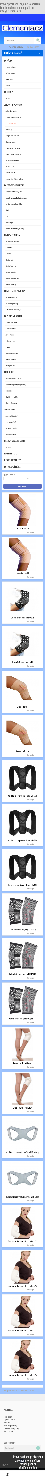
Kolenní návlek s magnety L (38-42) (23, 929)
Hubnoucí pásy (10, 341)
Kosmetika (9, 390)
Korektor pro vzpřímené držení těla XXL (22, 885)
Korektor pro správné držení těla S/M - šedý (22, 1196)
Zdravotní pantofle (11, 172)
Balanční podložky (11, 322)
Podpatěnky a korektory (13, 160)
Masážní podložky (11, 272)
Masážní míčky (10, 260)
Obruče (8, 347)
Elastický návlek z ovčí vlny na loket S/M (22, 1285)
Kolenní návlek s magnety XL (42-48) (22, 1018)
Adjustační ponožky (11, 111)
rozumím (5, 1465)
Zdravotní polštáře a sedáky (14, 178)
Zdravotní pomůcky (16, 47)
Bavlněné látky (11, 453)
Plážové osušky (10, 73)
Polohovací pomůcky (12, 303)
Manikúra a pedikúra (12, 397)
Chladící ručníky (10, 328)
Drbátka (8, 253)
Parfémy (8, 447)
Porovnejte (30, 532)
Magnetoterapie (10, 142)
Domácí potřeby (10, 67)
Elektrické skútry (12, 460)
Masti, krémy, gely (11, 403)
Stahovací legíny (10, 359)
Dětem (8, 85)
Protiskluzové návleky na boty (15, 228)
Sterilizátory (9, 79)
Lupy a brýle (9, 222)
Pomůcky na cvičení (13, 316)
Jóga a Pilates (10, 334)
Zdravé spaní (9, 409)
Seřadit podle (9, 475)
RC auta (8, 98)
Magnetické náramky (13, 148)
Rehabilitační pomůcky (14, 290)
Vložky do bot (10, 166)
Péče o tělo (9, 372)
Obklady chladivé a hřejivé (13, 309)
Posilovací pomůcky (12, 353)
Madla (7, 210)
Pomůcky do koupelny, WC (14, 191)
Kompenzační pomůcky (14, 185)
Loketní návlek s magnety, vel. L (22, 617)
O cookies (7, 1422)
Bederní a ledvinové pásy (13, 117)
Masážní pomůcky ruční (13, 278)
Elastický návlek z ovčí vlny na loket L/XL (22, 1241)
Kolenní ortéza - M (22, 751)
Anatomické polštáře (12, 415)
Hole (7, 216)
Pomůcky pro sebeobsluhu (14, 204)
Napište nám (8, 1416)
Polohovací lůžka (12, 466)
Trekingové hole (10, 365)
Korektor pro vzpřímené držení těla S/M (22, 840)
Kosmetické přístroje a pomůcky (16, 384)
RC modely (8, 91)
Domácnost (9, 60)
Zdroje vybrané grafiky (11, 1428)
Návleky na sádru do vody (13, 154)
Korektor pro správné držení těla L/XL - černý (22, 1152)
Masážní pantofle (11, 266)
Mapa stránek (8, 1431)
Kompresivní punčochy (12, 135)
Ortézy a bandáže (11, 123)
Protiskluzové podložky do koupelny (16, 198)
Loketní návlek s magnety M (22, 662)
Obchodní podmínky (10, 1425)
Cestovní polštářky (11, 422)
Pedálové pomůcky (11, 297)
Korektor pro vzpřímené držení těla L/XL (22, 795)
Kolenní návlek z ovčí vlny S (22, 1107)
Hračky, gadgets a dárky (15, 440)
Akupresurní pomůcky (12, 241)
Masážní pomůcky (12, 235)
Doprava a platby (9, 1419)
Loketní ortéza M (22, 573)
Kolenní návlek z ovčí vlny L (22, 1063)
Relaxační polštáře (11, 428)
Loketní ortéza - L (22, 528)
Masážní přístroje (11, 284)
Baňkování (9, 247)
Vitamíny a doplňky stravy (13, 378)
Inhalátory (9, 129)
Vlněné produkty (11, 434)
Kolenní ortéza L (22, 706)
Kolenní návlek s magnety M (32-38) (22, 974)
